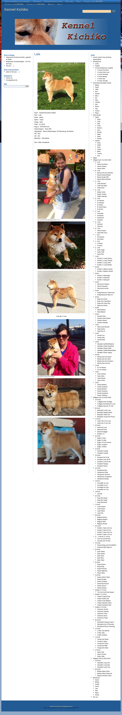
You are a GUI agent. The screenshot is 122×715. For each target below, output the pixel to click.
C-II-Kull (97, 419)
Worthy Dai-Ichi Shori (104, 359)
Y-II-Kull (97, 637)
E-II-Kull (97, 436)
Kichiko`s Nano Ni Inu (104, 530)
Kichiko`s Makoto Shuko (105, 269)
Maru (96, 96)
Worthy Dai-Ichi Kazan (104, 357)
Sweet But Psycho (103, 583)
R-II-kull (97, 562)
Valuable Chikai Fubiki (104, 348)
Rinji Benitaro (101, 310)
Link (98, 156)
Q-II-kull (97, 549)
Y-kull (97, 372)
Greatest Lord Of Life (104, 462)
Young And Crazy (102, 643)
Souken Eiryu (101, 316)
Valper (78, 1)
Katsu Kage (101, 250)
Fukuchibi (100, 213)
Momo (97, 106)
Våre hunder (69, 1)
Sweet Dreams (102, 588)
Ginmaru (100, 226)
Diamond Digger (102, 432)
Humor (8, 78)
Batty (98, 151)
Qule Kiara (100, 556)
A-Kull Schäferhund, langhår (104, 68)
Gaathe (97, 66)
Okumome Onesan (103, 284)
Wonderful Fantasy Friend (105, 622)
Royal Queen (101, 564)
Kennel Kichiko (16, 9)
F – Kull (97, 211)
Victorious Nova (102, 616)
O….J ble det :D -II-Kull (102, 536)
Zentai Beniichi (102, 389)
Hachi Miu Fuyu (102, 233)
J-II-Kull (97, 491)
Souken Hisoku (102, 320)
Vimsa (97, 695)
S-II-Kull (97, 575)
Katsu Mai (100, 254)
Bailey (97, 85)
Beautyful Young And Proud (106, 417)
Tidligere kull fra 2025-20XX (36, 4)
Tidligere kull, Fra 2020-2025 (14, 4)
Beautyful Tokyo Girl (103, 414)
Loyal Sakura (101, 506)
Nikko (99, 134)
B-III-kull (97, 669)
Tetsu (99, 143)
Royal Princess (102, 569)
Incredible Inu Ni (102, 485)
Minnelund (51, 4)
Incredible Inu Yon (103, 489)
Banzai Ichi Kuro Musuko (105, 173)
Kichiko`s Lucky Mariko (104, 265)
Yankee (97, 102)
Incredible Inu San (103, 487)
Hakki (99, 145)
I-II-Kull (97, 481)
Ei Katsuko (100, 203)
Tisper (97, 117)
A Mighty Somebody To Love (106, 404)
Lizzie (97, 64)
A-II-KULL (98, 399)
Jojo (96, 108)
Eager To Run (101, 438)
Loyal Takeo (101, 511)
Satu (96, 100)
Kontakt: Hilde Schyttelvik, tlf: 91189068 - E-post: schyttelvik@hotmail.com (61, 707)
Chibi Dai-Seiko (102, 186)
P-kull (97, 290)
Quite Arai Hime (102, 299)
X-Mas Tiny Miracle (103, 631)
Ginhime (100, 224)
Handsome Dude (102, 472)
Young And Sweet (102, 639)
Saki (98, 123)
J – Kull (97, 241)
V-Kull (97, 342)
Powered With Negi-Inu (104, 547)
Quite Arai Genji (102, 305)
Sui (96, 98)
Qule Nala (100, 558)
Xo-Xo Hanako (102, 370)
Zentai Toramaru (102, 391)
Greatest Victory (102, 466)
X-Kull (97, 365)
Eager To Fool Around (104, 442)
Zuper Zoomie (101, 654)
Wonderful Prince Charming (106, 626)
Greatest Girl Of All (103, 457)
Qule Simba (101, 551)
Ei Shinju (100, 205)
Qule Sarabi (101, 554)
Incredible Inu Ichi (102, 483)
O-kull (97, 282)
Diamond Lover (102, 427)
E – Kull (97, 198)
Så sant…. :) (10, 66)
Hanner (97, 141)
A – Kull (97, 162)
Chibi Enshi (100, 188)
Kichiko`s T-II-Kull (100, 590)
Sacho (97, 680)
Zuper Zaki (100, 652)
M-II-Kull (97, 515)
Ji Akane (100, 243)
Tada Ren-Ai (101, 331)
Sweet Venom (101, 586)
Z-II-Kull (97, 650)
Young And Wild (102, 646)
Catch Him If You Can (104, 421)
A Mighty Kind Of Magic (104, 402)
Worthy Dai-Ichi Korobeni (105, 361)
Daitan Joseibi (101, 194)
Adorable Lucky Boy (103, 665)
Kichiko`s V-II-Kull (100, 607)
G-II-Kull (97, 455)
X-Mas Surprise (102, 635)
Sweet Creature (102, 581)
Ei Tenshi (100, 209)
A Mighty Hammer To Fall (105, 406)
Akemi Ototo (101, 168)
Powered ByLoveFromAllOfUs (106, 545)
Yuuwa (97, 111)
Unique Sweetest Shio (104, 605)
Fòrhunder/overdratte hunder (53, 1)
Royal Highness (102, 571)
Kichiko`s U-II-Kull (100, 594)
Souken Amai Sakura (104, 318)
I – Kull (97, 235)
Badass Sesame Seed (104, 675)
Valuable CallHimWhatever (105, 344)
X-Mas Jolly (101, 633)
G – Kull (97, 222)
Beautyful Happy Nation (104, 412)
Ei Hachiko (100, 200)
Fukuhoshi (100, 218)
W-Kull (97, 355)
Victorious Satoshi (103, 611)
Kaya (98, 119)
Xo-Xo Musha (101, 367)
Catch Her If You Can (104, 423)
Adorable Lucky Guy (103, 667)
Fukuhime (100, 215)
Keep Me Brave (102, 502)
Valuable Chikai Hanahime (105, 346)
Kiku (96, 690)
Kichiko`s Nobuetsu (103, 278)
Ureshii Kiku (101, 337)
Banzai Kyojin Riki (103, 177)
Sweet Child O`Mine (103, 577)
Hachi (97, 87)
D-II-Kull (97, 425)
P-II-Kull (97, 543)
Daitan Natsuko (102, 196)
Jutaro (99, 149)
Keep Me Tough (102, 500)
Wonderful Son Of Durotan (105, 624)
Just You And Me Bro (103, 539)
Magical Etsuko (102, 517)
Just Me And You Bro (103, 541)
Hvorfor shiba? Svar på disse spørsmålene (17, 1)
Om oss (60, 4)
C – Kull (97, 181)
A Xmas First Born (103, 70)
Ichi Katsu (100, 239)
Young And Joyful (102, 648)
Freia (98, 126)
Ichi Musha (100, 237)
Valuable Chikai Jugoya (104, 352)
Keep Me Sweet (102, 498)
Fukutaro (100, 220)
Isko (96, 104)
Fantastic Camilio (102, 453)
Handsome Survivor (103, 474)
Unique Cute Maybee (104, 601)
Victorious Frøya (102, 618)
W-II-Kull (98, 620)
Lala (96, 688)
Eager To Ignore (102, 444)
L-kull (97, 256)
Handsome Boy (102, 470)
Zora (98, 130)
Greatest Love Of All (103, 459)
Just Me (99, 494)
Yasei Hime (100, 376)
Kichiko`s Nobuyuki (103, 280)
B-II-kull (97, 408)
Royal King (100, 566)
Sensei (97, 94)
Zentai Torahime (102, 387)
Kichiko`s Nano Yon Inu (104, 534)
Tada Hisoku (101, 329)
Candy (97, 684)
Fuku (98, 147)
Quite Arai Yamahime (104, 301)
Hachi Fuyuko (101, 230)
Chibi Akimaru (101, 183)
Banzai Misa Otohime (104, 179)
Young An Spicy (102, 641)
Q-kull (97, 297)
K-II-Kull (97, 496)
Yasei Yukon (101, 380)
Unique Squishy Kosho (104, 603)
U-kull (97, 333)
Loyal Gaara (101, 509)
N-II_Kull (98, 526)
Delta (99, 136)
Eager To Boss (102, 447)
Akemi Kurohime (102, 164)
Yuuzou (99, 153)
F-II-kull (97, 449)
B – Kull (97, 171)
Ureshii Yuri (100, 335)
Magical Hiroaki (102, 524)
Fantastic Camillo (102, 451)
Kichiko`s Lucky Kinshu (104, 258)
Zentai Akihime (102, 384)
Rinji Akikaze (101, 312)
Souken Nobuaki (102, 322)
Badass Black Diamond (104, 673)
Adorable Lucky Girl (103, 663)
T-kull (97, 325)
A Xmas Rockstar (102, 74)
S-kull (97, 314)
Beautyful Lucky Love (104, 410)
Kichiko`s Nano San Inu (104, 532)
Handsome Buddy (103, 479)
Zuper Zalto (100, 656)
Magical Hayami (102, 519)
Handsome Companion (104, 476)
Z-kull (97, 382)
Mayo (97, 693)
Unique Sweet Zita (103, 598)
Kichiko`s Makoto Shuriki (105, 271)
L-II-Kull (97, 504)
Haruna (99, 128)
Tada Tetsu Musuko (103, 327)
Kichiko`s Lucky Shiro (104, 263)
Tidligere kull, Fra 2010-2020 (93, 1)
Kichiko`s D (100, 434)
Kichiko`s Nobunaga (103, 275)
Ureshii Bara (101, 340)
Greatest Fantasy (102, 464)
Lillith (96, 89)
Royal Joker (101, 573)
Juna (98, 121)
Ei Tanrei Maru (101, 207)
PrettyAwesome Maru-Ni (105, 295)
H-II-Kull (97, 468)
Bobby (97, 682)
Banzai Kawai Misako (104, 175)
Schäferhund (37, 1)
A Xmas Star (101, 79)
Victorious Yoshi (102, 613)
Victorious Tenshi (102, 609)
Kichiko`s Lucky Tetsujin (104, 260)
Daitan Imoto (101, 192)
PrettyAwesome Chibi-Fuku (105, 292)
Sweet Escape (101, 579)
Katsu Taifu (100, 252)
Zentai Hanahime (102, 393)
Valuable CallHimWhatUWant (106, 350)
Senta (97, 686)
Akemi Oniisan (101, 166)
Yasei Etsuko (101, 378)
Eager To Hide (101, 440)
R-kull (97, 307)
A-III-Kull (98, 661)
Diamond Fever (102, 429)
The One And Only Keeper (105, 592)
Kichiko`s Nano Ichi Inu (104, 528)
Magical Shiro (101, 521)
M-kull (97, 267)
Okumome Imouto (103, 288)
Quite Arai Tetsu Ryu (103, 303)
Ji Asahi (99, 245)
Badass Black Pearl (103, 671)
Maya (97, 113)
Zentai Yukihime (102, 395)
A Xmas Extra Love (103, 72)
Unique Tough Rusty (103, 596)
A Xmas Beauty (102, 76)
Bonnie (99, 132)
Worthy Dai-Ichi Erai (103, 363)
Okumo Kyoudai (102, 286)
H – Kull (97, 228)
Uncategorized (10, 80)
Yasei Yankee (101, 374)
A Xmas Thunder (102, 81)
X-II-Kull (97, 628)
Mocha (99, 138)
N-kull (97, 273)
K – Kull (97, 248)
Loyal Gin (100, 513)
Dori (96, 91)
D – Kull (97, 190)
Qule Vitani (100, 560)
